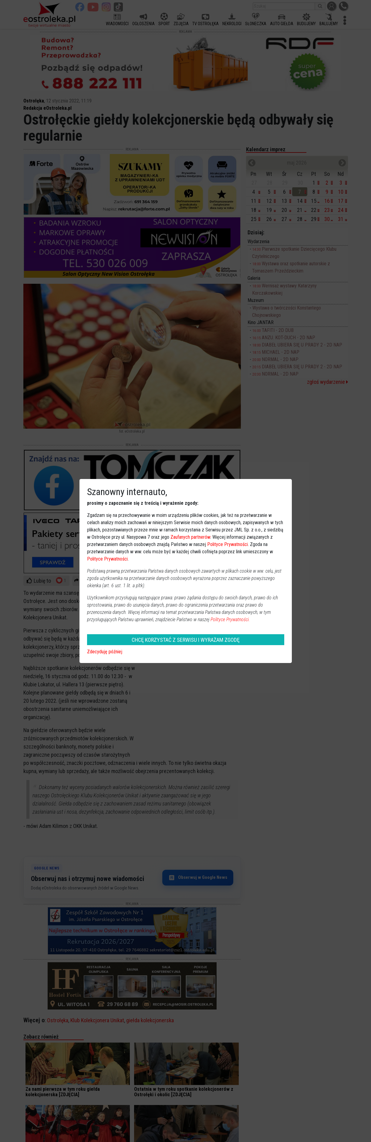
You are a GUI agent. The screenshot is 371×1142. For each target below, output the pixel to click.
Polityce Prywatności (227, 544)
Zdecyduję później (104, 652)
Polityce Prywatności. (230, 619)
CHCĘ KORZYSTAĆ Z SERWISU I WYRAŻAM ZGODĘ (186, 640)
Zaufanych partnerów (190, 537)
